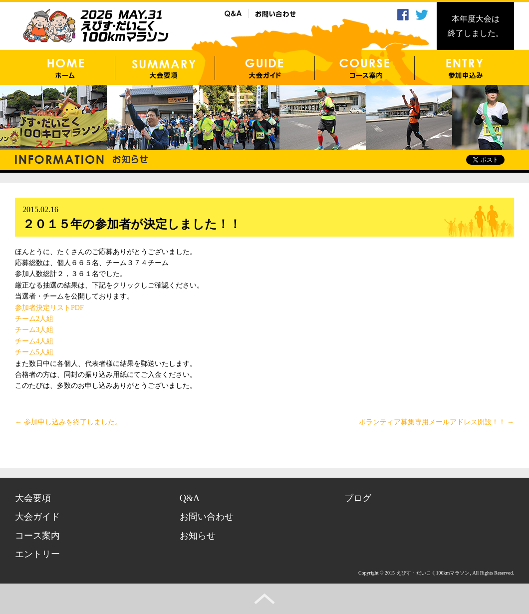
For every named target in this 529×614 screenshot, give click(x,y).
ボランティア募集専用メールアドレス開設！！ (437, 422)
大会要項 (33, 498)
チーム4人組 (34, 341)
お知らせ (198, 536)
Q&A (190, 498)
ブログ (357, 498)
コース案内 (37, 536)
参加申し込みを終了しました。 (68, 422)
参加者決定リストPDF (49, 307)
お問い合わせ (207, 517)
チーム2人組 (34, 318)
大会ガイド (37, 517)
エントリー (37, 554)
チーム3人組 (34, 329)
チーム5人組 (34, 352)
